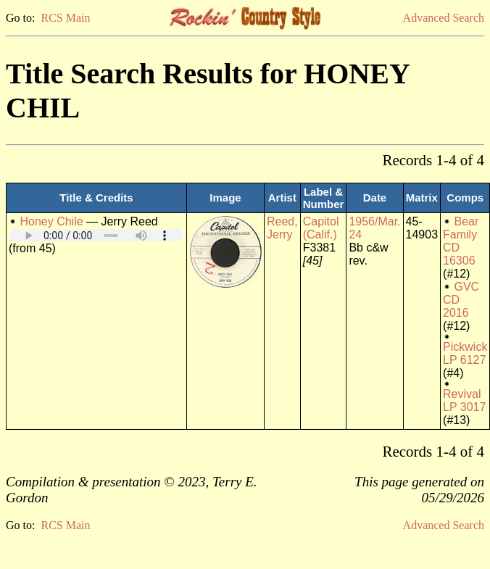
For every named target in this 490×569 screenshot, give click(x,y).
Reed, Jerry (282, 228)
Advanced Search (443, 18)
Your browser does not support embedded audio (96, 235)
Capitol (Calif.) (321, 228)
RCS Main (65, 18)
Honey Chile (51, 221)
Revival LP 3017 (464, 400)
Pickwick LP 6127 (465, 353)
